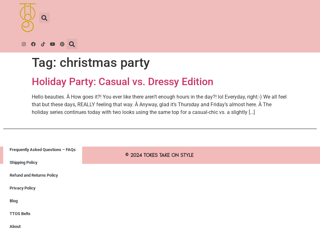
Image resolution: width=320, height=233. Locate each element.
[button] (44, 17)
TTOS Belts (20, 213)
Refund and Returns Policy (34, 175)
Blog (14, 200)
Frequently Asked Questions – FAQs (43, 149)
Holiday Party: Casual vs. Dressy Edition (122, 82)
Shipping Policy (23, 162)
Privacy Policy (22, 188)
